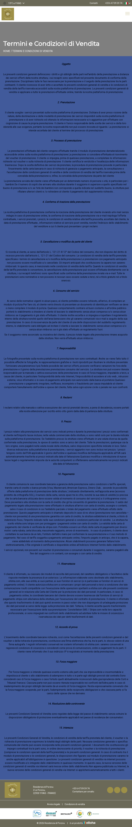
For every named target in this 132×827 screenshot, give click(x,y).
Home (6, 51)
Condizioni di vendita (75, 804)
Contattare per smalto (81, 791)
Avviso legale (53, 804)
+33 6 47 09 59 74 (79, 788)
